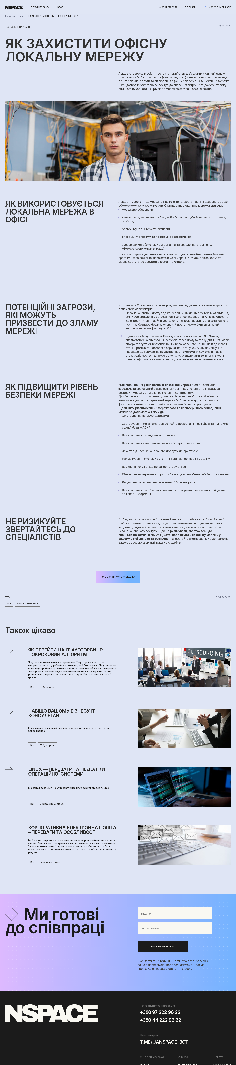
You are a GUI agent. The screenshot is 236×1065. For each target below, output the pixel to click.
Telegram (190, 7)
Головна (10, 16)
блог (60, 7)
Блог (20, 16)
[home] (14, 7)
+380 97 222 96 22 (168, 7)
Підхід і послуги (40, 7)
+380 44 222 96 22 (160, 1020)
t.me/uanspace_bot (164, 1042)
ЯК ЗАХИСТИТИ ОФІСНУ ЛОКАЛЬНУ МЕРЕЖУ (52, 16)
